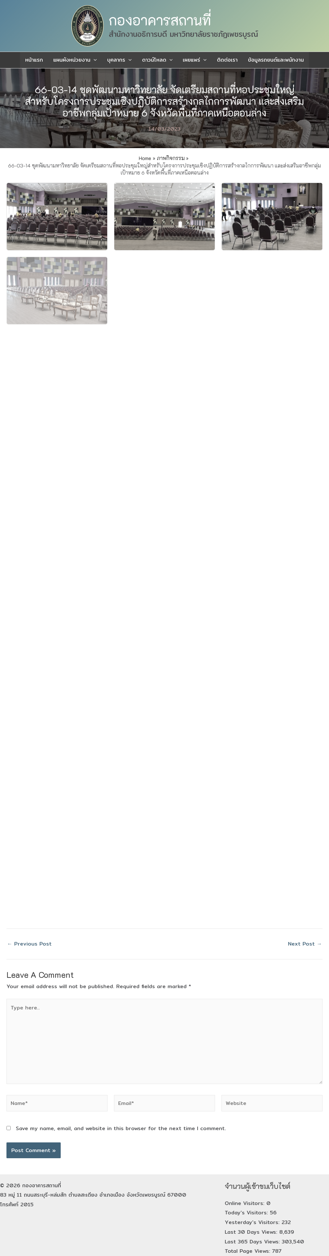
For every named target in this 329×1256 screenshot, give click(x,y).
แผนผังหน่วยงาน (75, 60)
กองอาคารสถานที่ (160, 20)
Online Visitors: (245, 1203)
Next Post (305, 944)
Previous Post (29, 944)
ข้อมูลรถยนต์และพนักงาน (276, 60)
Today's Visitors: (247, 1213)
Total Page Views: (248, 1251)
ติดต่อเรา (227, 60)
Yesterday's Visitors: (253, 1222)
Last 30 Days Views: (252, 1232)
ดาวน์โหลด (157, 60)
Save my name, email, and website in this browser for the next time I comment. (121, 1128)
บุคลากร (119, 60)
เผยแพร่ (195, 60)
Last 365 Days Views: (253, 1242)
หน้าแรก (34, 60)
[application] (93, 60)
